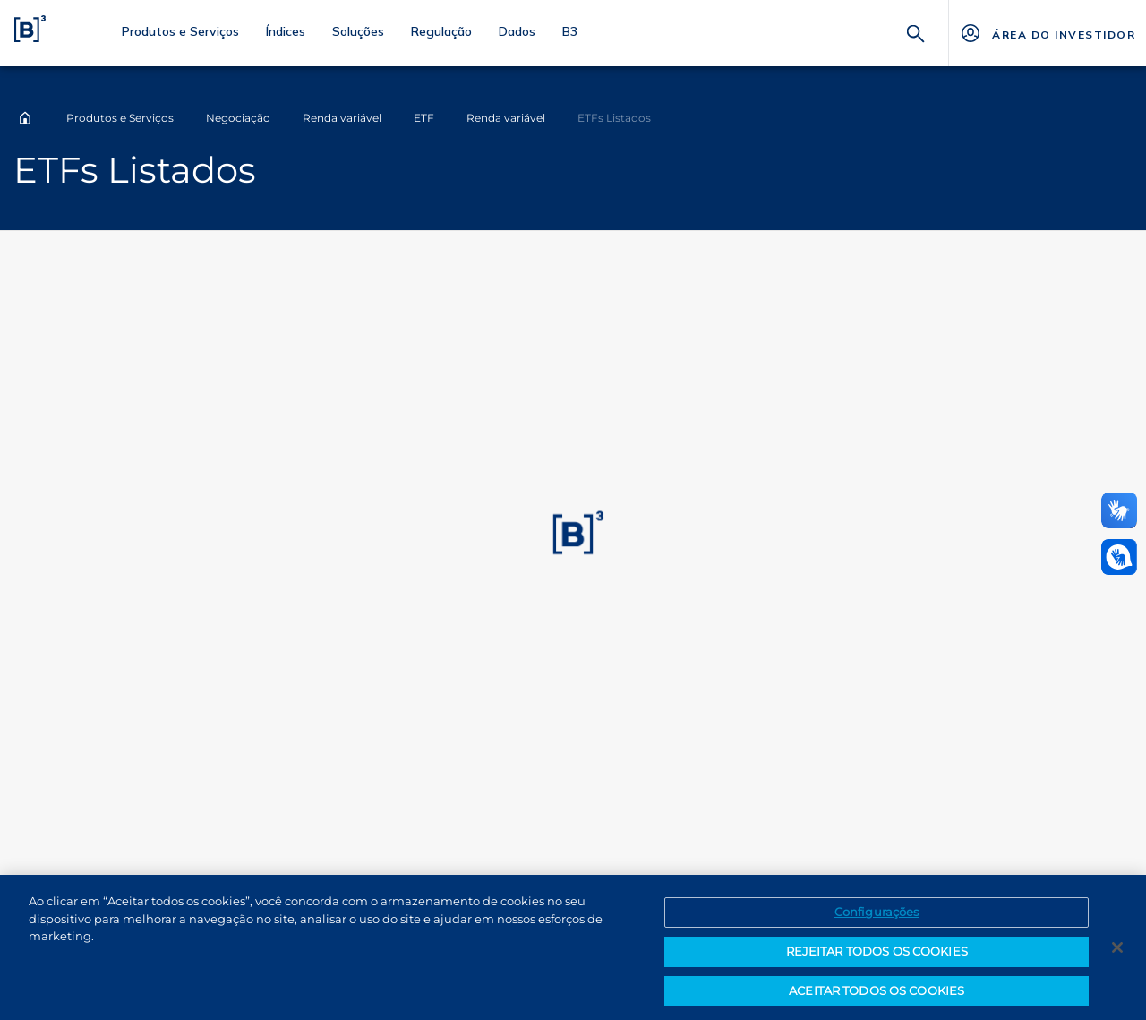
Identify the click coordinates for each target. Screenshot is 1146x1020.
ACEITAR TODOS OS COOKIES (876, 997)
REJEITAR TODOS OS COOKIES (877, 957)
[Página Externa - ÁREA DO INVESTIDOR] (1047, 33)
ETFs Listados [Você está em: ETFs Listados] (614, 117)
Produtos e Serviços (120, 117)
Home (25, 118)
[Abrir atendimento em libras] (1119, 557)
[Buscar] (916, 31)
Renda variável (342, 117)
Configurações (876, 919)
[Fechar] (1117, 954)
